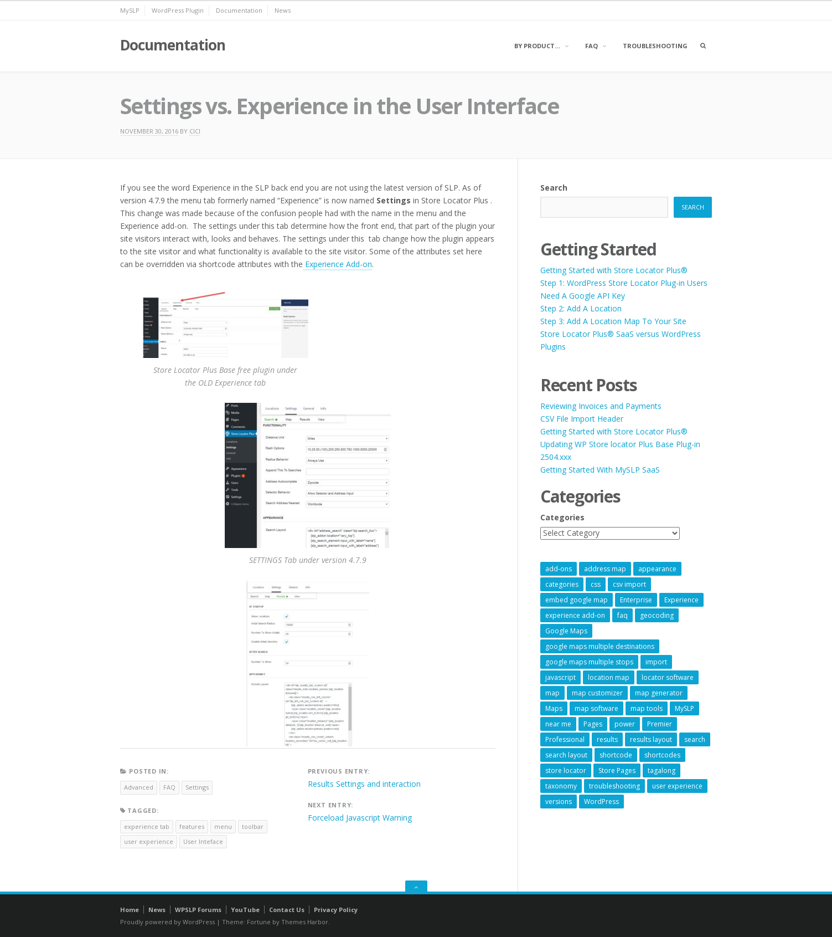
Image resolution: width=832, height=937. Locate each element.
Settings (197, 787)
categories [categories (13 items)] (561, 584)
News (283, 10)
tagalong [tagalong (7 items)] (661, 770)
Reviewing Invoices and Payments (601, 406)
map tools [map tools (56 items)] (647, 708)
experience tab (146, 826)
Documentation (239, 10)
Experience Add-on (337, 264)
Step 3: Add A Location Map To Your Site (613, 321)
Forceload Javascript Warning (360, 817)
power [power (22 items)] (624, 724)
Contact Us (286, 909)
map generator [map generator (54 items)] (659, 693)
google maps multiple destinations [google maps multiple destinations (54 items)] (599, 646)
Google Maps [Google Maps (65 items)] (566, 631)
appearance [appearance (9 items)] (657, 569)
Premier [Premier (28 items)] (659, 724)
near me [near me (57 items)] (558, 724)
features (191, 826)
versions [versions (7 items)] (558, 801)
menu (223, 826)
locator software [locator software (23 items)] (668, 677)
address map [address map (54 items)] (605, 569)
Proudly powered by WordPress (167, 922)
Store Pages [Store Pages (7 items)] (616, 770)
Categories (562, 517)
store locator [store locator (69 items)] (565, 770)
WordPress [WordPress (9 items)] (601, 801)
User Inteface (203, 841)
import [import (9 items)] (656, 662)
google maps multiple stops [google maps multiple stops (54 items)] (589, 662)
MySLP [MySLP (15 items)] (684, 708)
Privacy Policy (336, 909)
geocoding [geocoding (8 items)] (657, 615)
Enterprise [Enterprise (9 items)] (636, 600)
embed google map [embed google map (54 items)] (576, 600)
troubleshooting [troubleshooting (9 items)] (614, 786)
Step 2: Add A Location (581, 308)
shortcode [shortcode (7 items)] (616, 755)
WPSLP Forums (198, 909)
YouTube (245, 909)
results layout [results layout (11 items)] (651, 739)
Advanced (138, 787)
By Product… (537, 46)
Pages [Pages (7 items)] (592, 724)
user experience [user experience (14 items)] (677, 786)
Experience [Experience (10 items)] (681, 600)
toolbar (252, 826)
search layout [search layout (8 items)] (566, 755)
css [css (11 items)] (596, 584)
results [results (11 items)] (607, 739)
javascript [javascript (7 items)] (560, 677)
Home (129, 909)
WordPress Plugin (178, 10)
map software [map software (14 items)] (596, 708)
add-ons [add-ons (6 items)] (558, 569)
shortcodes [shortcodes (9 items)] (662, 755)
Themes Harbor (304, 922)
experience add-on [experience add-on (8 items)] (575, 615)
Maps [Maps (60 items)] (553, 708)
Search (553, 187)
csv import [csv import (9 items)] (629, 584)
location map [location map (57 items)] (608, 677)
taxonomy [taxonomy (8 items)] (561, 786)
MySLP (129, 10)
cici (194, 131)
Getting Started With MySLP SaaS (600, 469)
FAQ (591, 46)
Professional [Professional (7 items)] (565, 739)
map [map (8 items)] (552, 693)
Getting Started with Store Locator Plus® (614, 270)
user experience (148, 841)
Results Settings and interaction (364, 784)
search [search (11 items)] (694, 739)
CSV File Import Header (581, 418)
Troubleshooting (655, 46)
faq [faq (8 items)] (622, 615)
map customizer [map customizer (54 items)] (597, 693)
